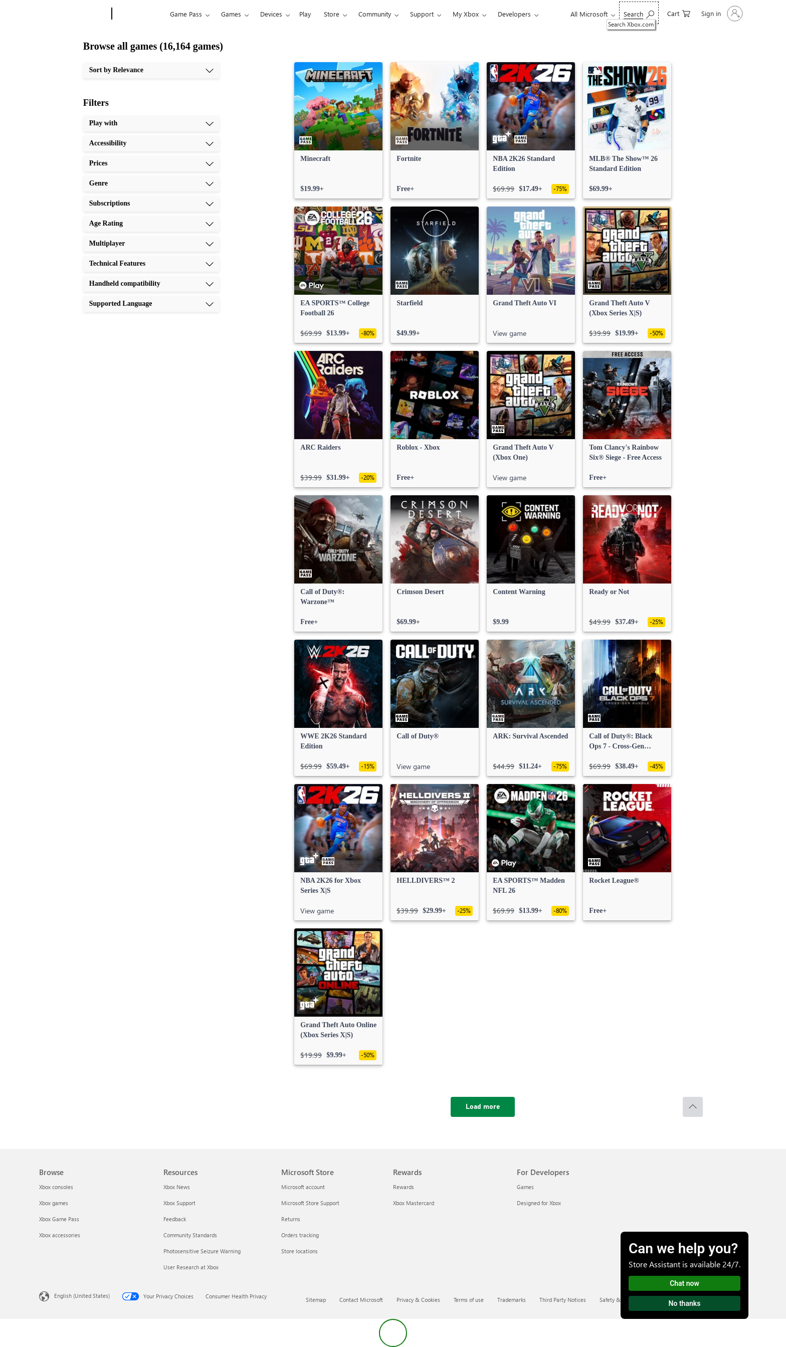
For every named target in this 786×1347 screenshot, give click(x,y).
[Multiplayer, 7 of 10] (151, 244)
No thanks (685, 1303)
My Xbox (466, 14)
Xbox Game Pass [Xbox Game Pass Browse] (59, 1219)
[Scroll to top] (693, 1107)
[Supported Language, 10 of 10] (151, 304)
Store (331, 14)
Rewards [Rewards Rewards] (403, 1187)
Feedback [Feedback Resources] (174, 1219)
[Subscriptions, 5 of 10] (151, 204)
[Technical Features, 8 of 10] (151, 264)
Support (422, 14)
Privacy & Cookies (418, 1299)
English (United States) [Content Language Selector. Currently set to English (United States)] (82, 1295)
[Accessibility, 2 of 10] (151, 143)
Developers (514, 14)
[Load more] (483, 1107)
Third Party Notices (562, 1299)
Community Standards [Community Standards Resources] (190, 1235)
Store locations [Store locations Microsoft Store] (299, 1251)
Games (231, 14)
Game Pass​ (186, 14)
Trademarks (511, 1299)
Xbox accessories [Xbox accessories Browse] (59, 1235)
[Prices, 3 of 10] (151, 163)
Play (305, 14)
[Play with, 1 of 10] (151, 123)
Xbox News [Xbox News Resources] (176, 1187)
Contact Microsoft (361, 1299)
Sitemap (316, 1299)
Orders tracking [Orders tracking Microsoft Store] (300, 1235)
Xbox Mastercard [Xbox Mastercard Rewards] (413, 1203)
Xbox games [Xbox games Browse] (53, 1203)
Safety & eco (615, 1299)
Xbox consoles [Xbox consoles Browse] (56, 1187)
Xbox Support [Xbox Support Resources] (179, 1203)
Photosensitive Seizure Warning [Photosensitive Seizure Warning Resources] (202, 1251)
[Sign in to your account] (721, 14)
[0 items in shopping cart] (678, 13)
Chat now (684, 1283)
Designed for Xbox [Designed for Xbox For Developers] (539, 1203)
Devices (271, 14)
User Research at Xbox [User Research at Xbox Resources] (191, 1267)
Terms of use (469, 1299)
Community (374, 14)
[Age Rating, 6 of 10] (151, 224)
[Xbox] (139, 14)
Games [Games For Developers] (525, 1187)
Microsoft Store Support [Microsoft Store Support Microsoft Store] (310, 1203)
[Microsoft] (73, 14)
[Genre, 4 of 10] (151, 183)
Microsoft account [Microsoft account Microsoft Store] (303, 1187)
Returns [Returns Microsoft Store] (290, 1219)
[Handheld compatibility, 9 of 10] (151, 284)
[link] (338, 130)
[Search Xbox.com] (639, 13)
